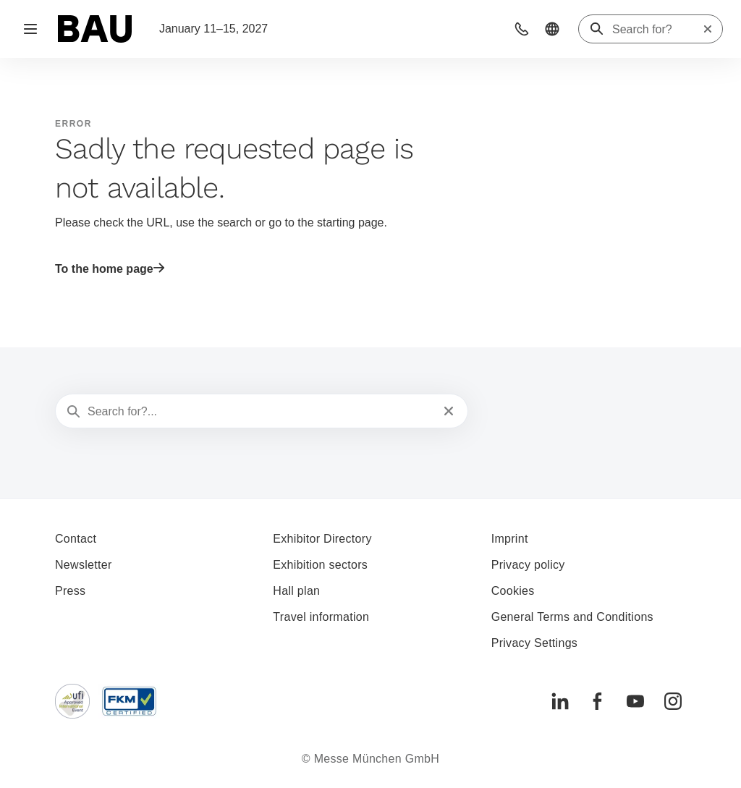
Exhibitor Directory (322, 539)
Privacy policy (528, 565)
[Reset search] (707, 29)
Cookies (513, 591)
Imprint (509, 539)
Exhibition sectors (320, 565)
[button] (522, 29)
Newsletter (83, 565)
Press (70, 591)
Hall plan (296, 591)
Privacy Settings (534, 643)
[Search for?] (657, 29)
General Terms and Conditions (572, 617)
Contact (75, 539)
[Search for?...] (260, 411)
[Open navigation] (30, 29)
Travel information (321, 617)
